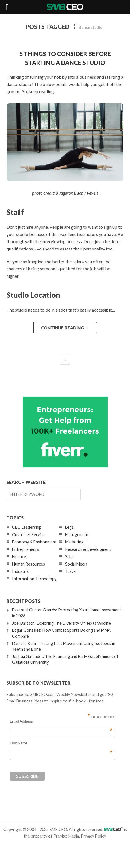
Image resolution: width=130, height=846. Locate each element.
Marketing (74, 541)
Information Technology (34, 578)
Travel (70, 571)
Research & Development (88, 549)
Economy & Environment (34, 541)
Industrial (20, 571)
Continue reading (65, 327)
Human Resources (28, 564)
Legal (69, 527)
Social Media (76, 564)
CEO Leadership (26, 527)
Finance (19, 556)
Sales (69, 556)
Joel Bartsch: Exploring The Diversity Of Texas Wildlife (61, 623)
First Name (61, 743)
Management (77, 534)
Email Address (61, 721)
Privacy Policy (93, 836)
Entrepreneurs (25, 549)
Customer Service (28, 534)
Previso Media (66, 836)
